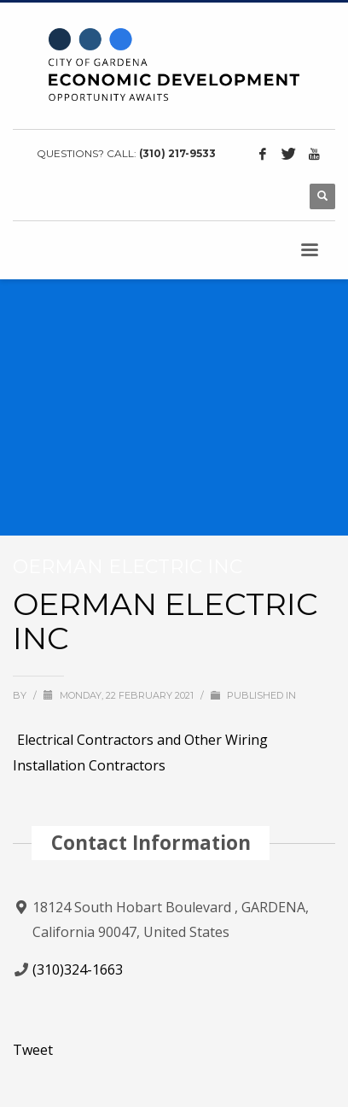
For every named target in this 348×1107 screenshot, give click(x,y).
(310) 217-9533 (177, 153)
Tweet (33, 1049)
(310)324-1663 (77, 969)
